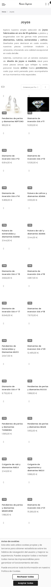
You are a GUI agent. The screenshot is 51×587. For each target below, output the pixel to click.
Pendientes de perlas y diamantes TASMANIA (12, 427)
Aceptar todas (25, 583)
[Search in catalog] (45, 4)
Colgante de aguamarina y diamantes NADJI (35, 467)
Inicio (4, 12)
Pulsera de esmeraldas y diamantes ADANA (11, 233)
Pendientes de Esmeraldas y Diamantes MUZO (10, 349)
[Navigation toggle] (4, 4)
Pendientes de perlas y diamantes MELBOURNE (12, 508)
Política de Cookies (10, 571)
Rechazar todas (25, 576)
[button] (3, 96)
